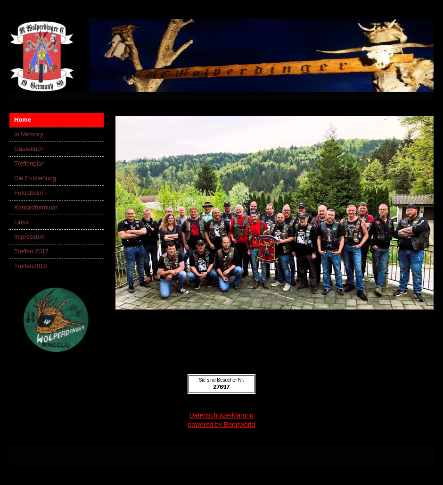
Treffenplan (29, 163)
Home (22, 119)
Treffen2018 (30, 265)
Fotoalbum (28, 192)
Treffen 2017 (31, 251)
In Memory (28, 134)
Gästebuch (29, 148)
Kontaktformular (35, 207)
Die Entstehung (35, 178)
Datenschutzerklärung (221, 415)
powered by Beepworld (221, 424)
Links (21, 222)
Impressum (29, 236)
